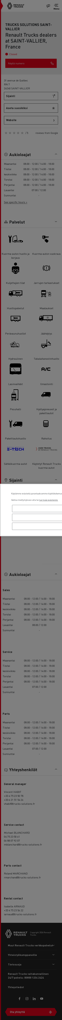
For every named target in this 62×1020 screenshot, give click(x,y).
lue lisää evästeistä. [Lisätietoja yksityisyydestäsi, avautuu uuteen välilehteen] (48, 499)
